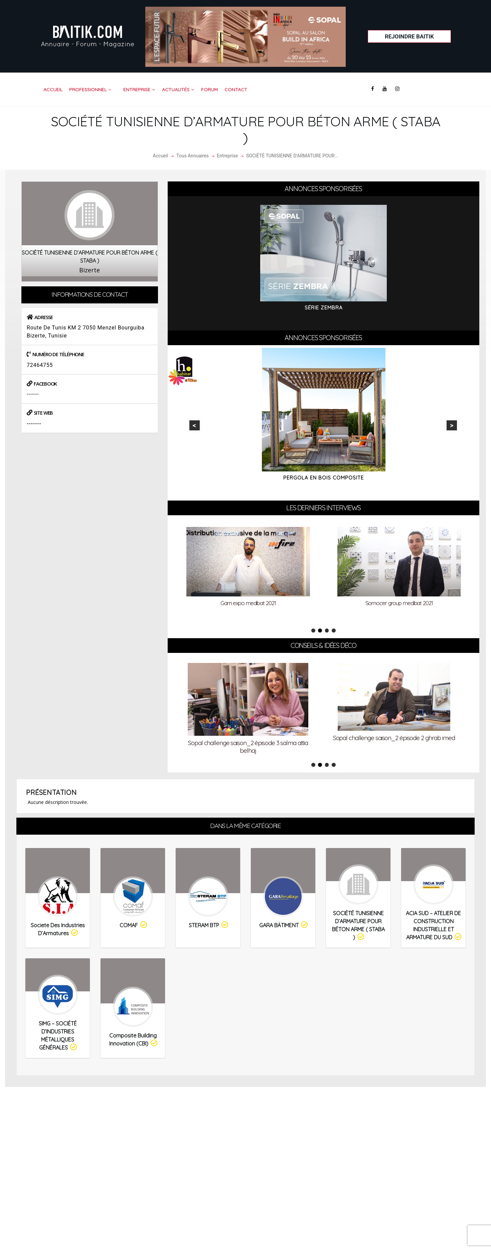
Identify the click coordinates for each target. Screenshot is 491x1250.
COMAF (134, 925)
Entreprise (227, 155)
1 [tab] (313, 631)
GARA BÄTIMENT (284, 925)
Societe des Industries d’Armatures (58, 929)
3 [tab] (327, 631)
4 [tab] (334, 631)
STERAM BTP (209, 925)
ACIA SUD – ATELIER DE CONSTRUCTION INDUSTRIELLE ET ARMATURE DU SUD (434, 925)
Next (452, 425)
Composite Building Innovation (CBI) (133, 1039)
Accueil (160, 155)
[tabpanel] (248, 568)
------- (33, 394)
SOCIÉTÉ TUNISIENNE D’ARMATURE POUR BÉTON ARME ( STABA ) (358, 925)
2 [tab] (320, 631)
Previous (194, 425)
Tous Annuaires (192, 155)
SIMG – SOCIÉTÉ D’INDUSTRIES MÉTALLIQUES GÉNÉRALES (58, 1035)
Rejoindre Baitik (409, 36)
